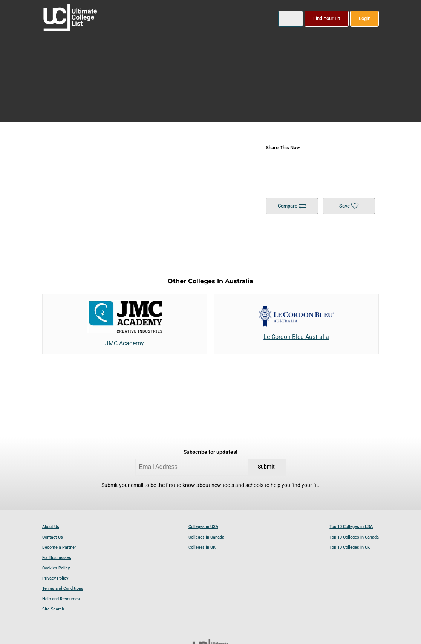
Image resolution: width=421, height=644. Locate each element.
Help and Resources (61, 599)
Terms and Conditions (62, 588)
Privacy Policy (55, 578)
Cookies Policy (56, 568)
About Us (50, 526)
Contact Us (52, 537)
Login (364, 18)
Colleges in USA (203, 526)
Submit (266, 467)
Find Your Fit (326, 18)
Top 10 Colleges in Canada (354, 537)
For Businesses (56, 557)
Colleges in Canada (206, 537)
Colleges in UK (202, 547)
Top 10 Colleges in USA (351, 526)
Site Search (53, 609)
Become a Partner (59, 547)
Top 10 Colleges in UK (349, 547)
